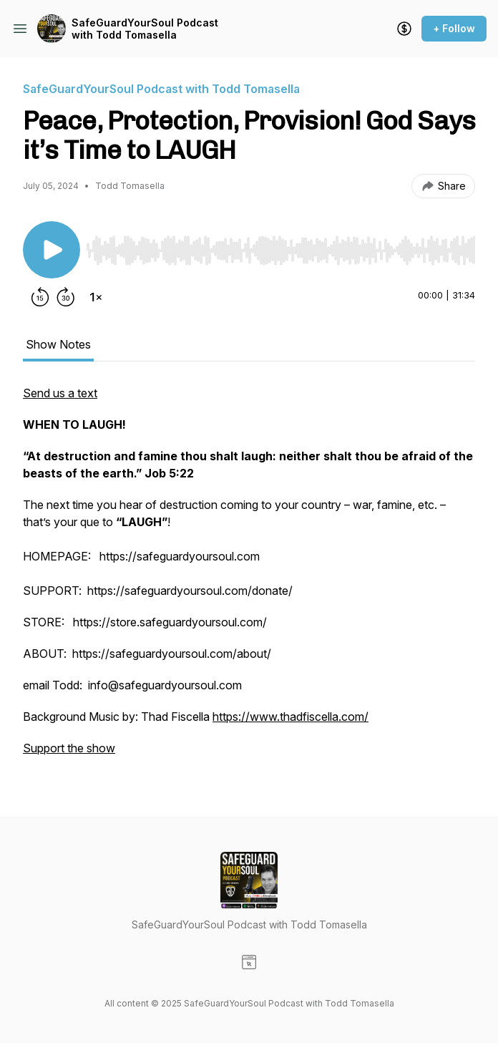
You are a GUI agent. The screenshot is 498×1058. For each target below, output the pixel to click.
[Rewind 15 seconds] (40, 297)
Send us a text (60, 393)
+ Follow (454, 28)
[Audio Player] (280, 246)
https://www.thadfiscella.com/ (290, 716)
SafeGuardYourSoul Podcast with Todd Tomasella (145, 29)
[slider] (280, 251)
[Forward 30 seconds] (66, 297)
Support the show (69, 748)
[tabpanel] (249, 577)
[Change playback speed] (96, 297)
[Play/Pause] (51, 249)
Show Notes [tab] (58, 344)
